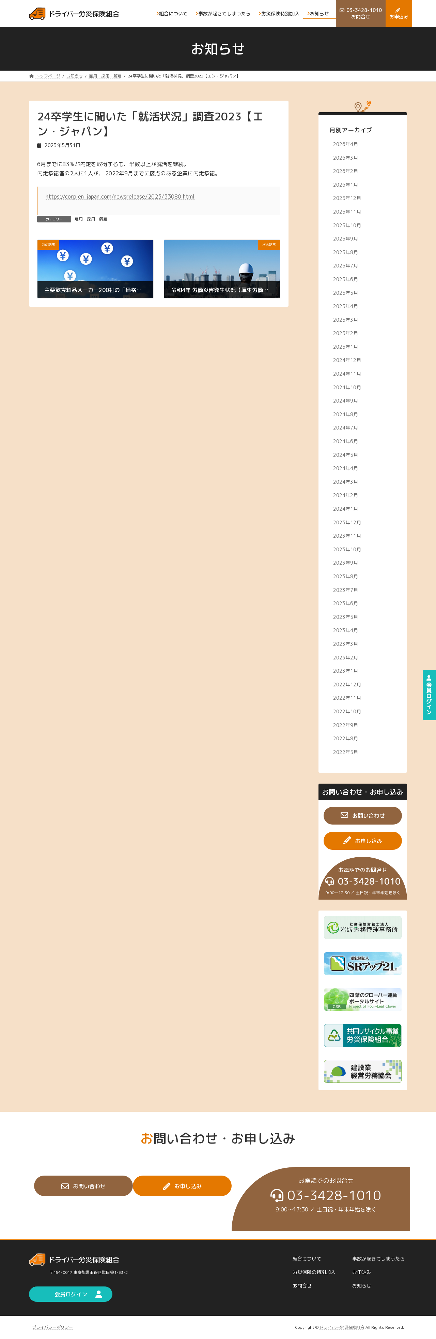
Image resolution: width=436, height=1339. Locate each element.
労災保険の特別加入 (314, 1272)
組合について (307, 1258)
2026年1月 (345, 184)
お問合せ (302, 1285)
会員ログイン (429, 695)
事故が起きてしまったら (378, 1258)
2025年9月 (345, 238)
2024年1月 (345, 509)
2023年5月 (345, 616)
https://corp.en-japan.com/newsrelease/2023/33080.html (120, 196)
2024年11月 (347, 373)
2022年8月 (345, 738)
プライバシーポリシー (52, 1327)
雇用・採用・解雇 (91, 219)
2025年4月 (345, 306)
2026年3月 (345, 157)
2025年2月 (345, 333)
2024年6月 (345, 441)
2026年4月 (345, 144)
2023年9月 (345, 562)
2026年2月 (345, 171)
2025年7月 (345, 265)
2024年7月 (345, 427)
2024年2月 (345, 495)
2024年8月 (345, 414)
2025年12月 (347, 198)
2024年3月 (345, 481)
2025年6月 (345, 279)
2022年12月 (347, 684)
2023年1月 (345, 671)
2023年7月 (345, 589)
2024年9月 (345, 400)
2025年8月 (345, 252)
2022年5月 (345, 751)
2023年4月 (345, 630)
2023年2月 (345, 657)
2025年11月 (347, 211)
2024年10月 (347, 387)
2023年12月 (347, 522)
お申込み (361, 1272)
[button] (363, 815)
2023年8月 (345, 576)
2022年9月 (345, 725)
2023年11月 (347, 536)
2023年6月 (345, 603)
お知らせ (361, 1285)
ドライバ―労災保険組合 (342, 1327)
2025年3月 (345, 319)
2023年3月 (345, 644)
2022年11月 (347, 698)
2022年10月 (347, 711)
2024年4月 (345, 468)
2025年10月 (347, 225)
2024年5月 (345, 454)
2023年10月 (347, 549)
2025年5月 (345, 292)
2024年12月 (347, 360)
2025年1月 (345, 346)
